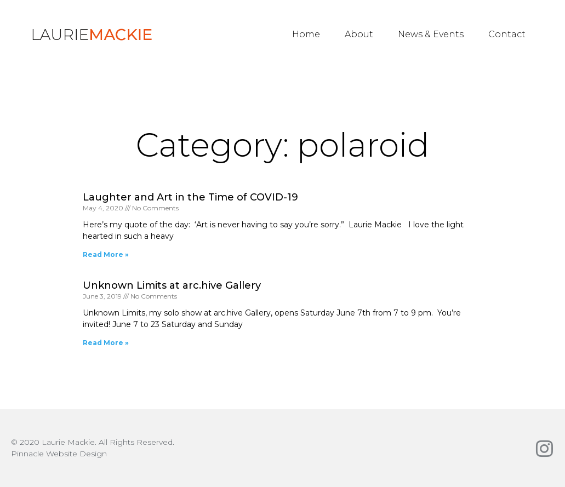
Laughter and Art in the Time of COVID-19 (190, 197)
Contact (507, 34)
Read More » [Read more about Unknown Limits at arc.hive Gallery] (106, 343)
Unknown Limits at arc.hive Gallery (172, 285)
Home (306, 34)
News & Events (431, 34)
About (359, 34)
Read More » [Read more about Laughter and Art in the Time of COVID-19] (106, 254)
